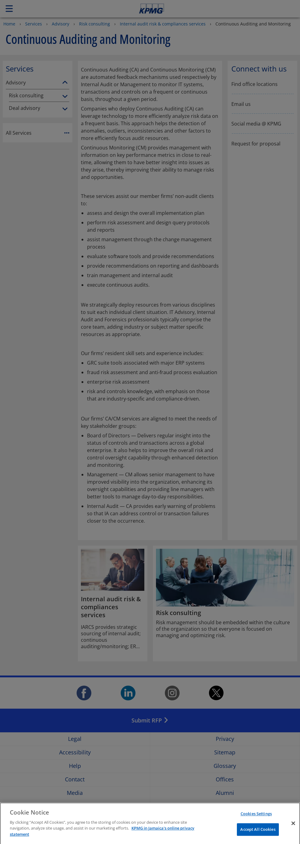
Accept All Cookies (257, 835)
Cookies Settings (256, 819)
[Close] (293, 829)
